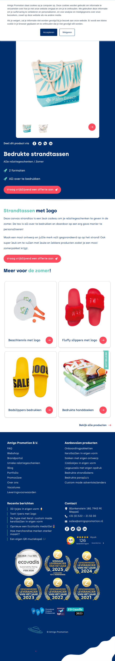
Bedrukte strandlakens (79, 472)
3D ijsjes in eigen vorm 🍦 (26, 508)
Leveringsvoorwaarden (21, 492)
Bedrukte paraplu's (77, 477)
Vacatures (13, 487)
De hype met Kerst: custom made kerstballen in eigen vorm (31, 520)
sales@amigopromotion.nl (84, 521)
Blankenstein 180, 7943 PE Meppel (83, 510)
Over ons (12, 482)
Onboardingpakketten (79, 448)
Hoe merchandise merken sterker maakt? (31, 532)
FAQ (9, 448)
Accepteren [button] (48, 32)
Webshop (13, 453)
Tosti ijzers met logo (23, 513)
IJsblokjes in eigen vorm (80, 463)
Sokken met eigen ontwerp (82, 458)
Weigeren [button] (67, 32)
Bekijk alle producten (95, 425)
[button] (27, 127)
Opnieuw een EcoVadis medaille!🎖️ (32, 526)
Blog (10, 467)
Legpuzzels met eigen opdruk (83, 467)
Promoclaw (14, 477)
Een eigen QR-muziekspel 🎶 (28, 539)
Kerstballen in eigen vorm (81, 453)
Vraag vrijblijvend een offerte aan (32, 189)
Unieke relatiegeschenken (23, 463)
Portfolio (12, 472)
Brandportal (15, 458)
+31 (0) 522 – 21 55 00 (80, 516)
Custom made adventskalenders (85, 482)
